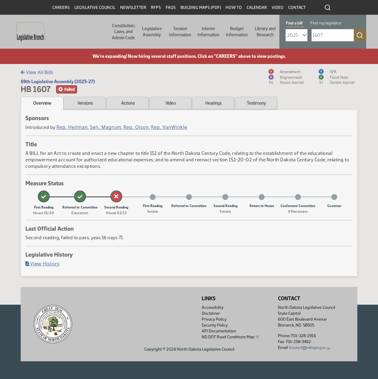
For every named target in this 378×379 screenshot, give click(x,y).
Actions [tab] (128, 103)
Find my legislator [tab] (326, 23)
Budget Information (237, 31)
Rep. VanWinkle (169, 127)
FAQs (171, 7)
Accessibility (213, 307)
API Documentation (219, 331)
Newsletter (133, 7)
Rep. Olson (136, 127)
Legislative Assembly (152, 31)
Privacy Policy (214, 319)
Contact (297, 7)
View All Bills (37, 72)
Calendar (257, 7)
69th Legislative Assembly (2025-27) (58, 81)
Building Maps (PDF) (200, 7)
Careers (61, 7)
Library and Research (265, 31)
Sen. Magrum (105, 127)
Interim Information (208, 31)
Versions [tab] (85, 103)
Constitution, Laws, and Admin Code (123, 31)
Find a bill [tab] (294, 23)
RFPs (156, 7)
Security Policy (215, 325)
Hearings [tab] (213, 103)
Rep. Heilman (72, 127)
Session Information (180, 31)
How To (234, 7)
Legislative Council (94, 7)
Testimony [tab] (256, 103)
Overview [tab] (42, 103)
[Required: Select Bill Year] (296, 35)
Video (278, 7)
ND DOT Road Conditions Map (231, 336)
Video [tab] (170, 103)
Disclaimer (211, 313)
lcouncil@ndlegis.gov (309, 347)
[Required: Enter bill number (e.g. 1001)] (332, 35)
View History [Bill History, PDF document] (42, 263)
